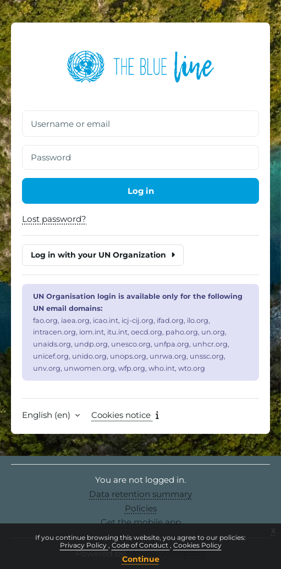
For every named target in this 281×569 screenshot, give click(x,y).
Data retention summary (140, 494)
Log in (140, 191)
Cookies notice (126, 415)
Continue (140, 559)
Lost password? (54, 219)
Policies (141, 508)
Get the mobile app (141, 522)
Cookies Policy (197, 545)
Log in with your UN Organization (103, 255)
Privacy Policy (84, 545)
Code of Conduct (141, 545)
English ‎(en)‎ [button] (47, 415)
